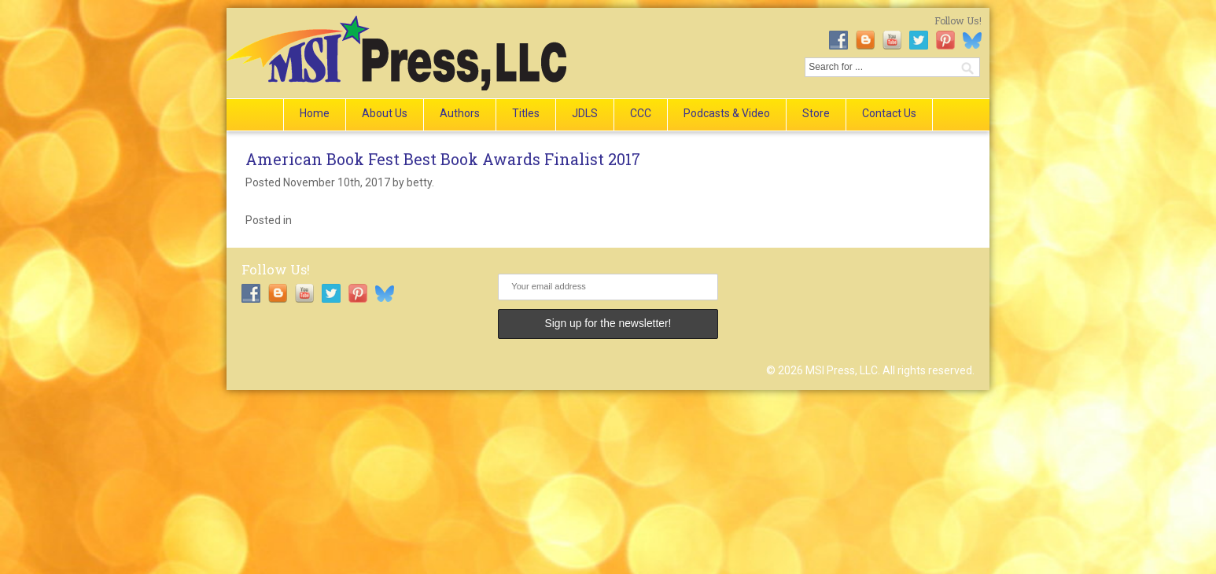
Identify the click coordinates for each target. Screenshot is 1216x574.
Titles (526, 113)
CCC (640, 113)
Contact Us (889, 113)
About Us (384, 113)
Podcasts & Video (727, 113)
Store (816, 113)
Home (315, 113)
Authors (460, 113)
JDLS (585, 113)
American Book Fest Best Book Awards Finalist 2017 (442, 159)
